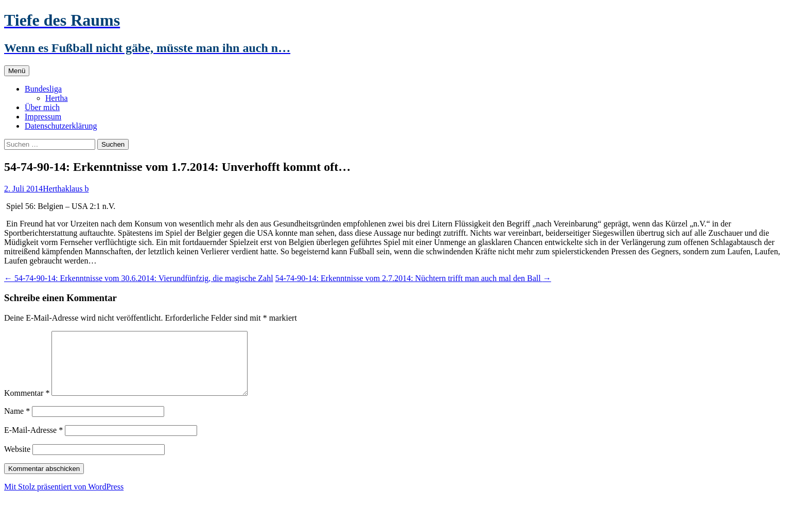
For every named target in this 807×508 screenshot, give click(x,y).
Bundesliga (43, 88)
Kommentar (26, 405)
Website (17, 461)
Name (17, 423)
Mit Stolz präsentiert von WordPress (64, 499)
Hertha (56, 98)
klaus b (77, 188)
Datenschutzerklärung (61, 125)
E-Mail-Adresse (33, 442)
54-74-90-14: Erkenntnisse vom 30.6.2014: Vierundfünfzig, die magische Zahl (138, 278)
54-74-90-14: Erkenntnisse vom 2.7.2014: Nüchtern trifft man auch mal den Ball (413, 278)
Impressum (43, 116)
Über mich (42, 107)
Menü (16, 71)
